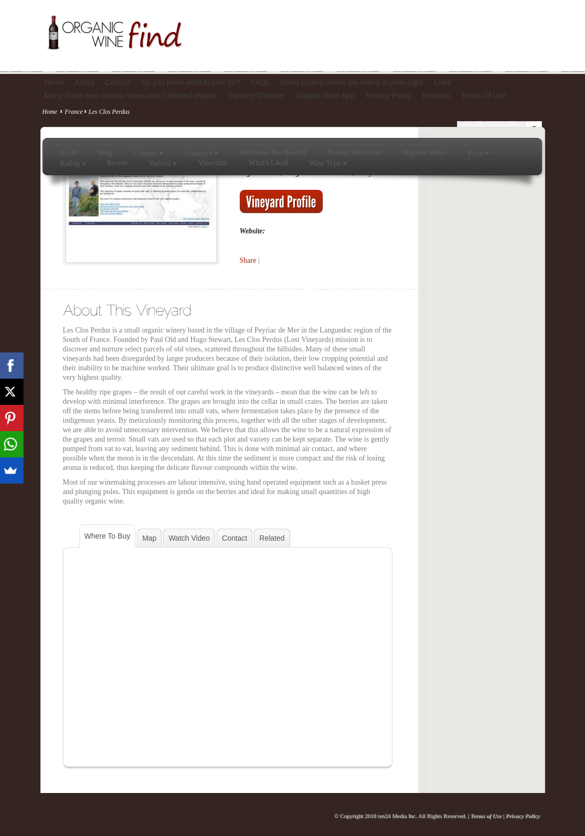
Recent (117, 163)
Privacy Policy (522, 815)
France (74, 111)
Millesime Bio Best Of (273, 153)
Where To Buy (107, 536)
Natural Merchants (354, 153)
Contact (234, 538)
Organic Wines (424, 153)
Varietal (162, 163)
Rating (73, 163)
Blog (105, 153)
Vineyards (213, 163)
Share (248, 260)
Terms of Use (485, 815)
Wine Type (328, 163)
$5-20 (69, 153)
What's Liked (268, 163)
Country (148, 153)
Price (478, 153)
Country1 (202, 153)
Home (50, 111)
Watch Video (189, 538)
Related (271, 538)
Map (149, 538)
